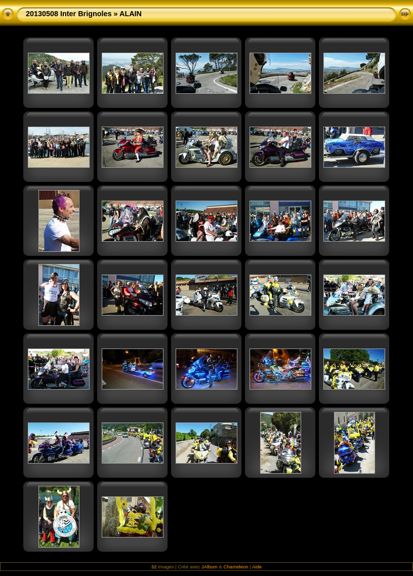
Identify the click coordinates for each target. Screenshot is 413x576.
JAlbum (209, 566)
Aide (257, 566)
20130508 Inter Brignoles (69, 14)
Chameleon (236, 566)
